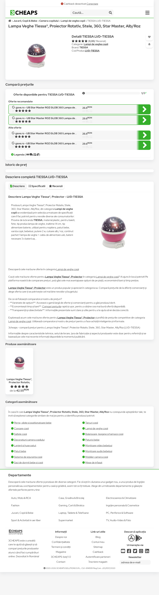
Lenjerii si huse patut (25, 468)
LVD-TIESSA (92, 50)
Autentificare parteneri (98, 579)
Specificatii (36, 209)
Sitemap (98, 569)
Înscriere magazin (98, 584)
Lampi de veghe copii (96, 44)
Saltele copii (20, 457)
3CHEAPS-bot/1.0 (61, 579)
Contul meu (98, 565)
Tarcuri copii (91, 445)
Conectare (92, 3)
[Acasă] (10, 20)
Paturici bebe (92, 462)
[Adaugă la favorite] (149, 37)
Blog (97, 560)
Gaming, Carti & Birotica (71, 528)
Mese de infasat (93, 485)
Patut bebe (20, 474)
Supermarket (66, 543)
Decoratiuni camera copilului (29, 462)
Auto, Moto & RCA (21, 521)
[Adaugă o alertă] (149, 44)
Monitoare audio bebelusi (98, 474)
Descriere (17, 209)
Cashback (98, 574)
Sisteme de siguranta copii (28, 480)
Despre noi (61, 560)
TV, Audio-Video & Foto (118, 543)
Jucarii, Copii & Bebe (22, 535)
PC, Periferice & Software (119, 535)
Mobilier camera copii (96, 480)
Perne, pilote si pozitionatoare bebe (32, 445)
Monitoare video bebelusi (98, 468)
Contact (60, 584)
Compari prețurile (51, 329)
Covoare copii (21, 451)
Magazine (61, 574)
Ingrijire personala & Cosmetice (122, 528)
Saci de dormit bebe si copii (28, 485)
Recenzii (56, 209)
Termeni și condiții (60, 569)
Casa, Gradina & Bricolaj (71, 521)
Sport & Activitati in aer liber (26, 543)
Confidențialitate (61, 565)
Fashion (15, 528)
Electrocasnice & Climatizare (121, 521)
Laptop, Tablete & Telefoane (74, 535)
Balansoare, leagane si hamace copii (104, 457)
